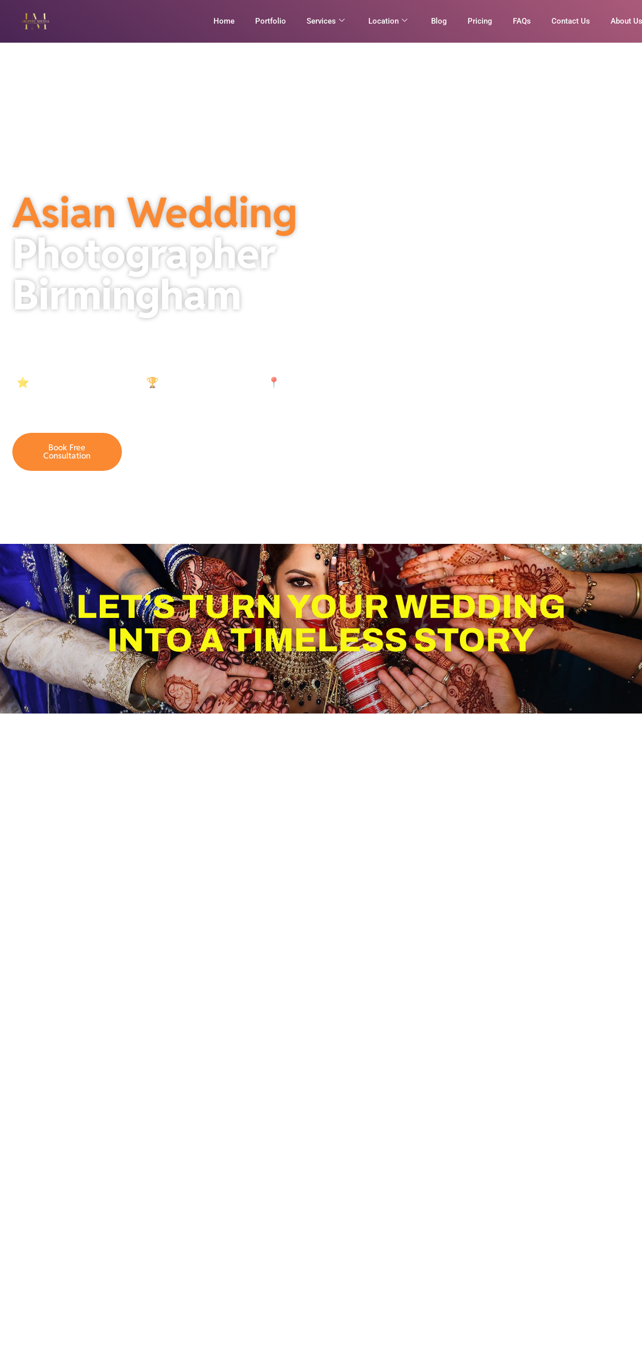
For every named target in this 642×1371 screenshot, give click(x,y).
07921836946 (184, 451)
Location (387, 21)
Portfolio (270, 21)
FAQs (522, 21)
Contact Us (570, 21)
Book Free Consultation (67, 451)
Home (224, 21)
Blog (439, 21)
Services (326, 21)
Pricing (480, 21)
